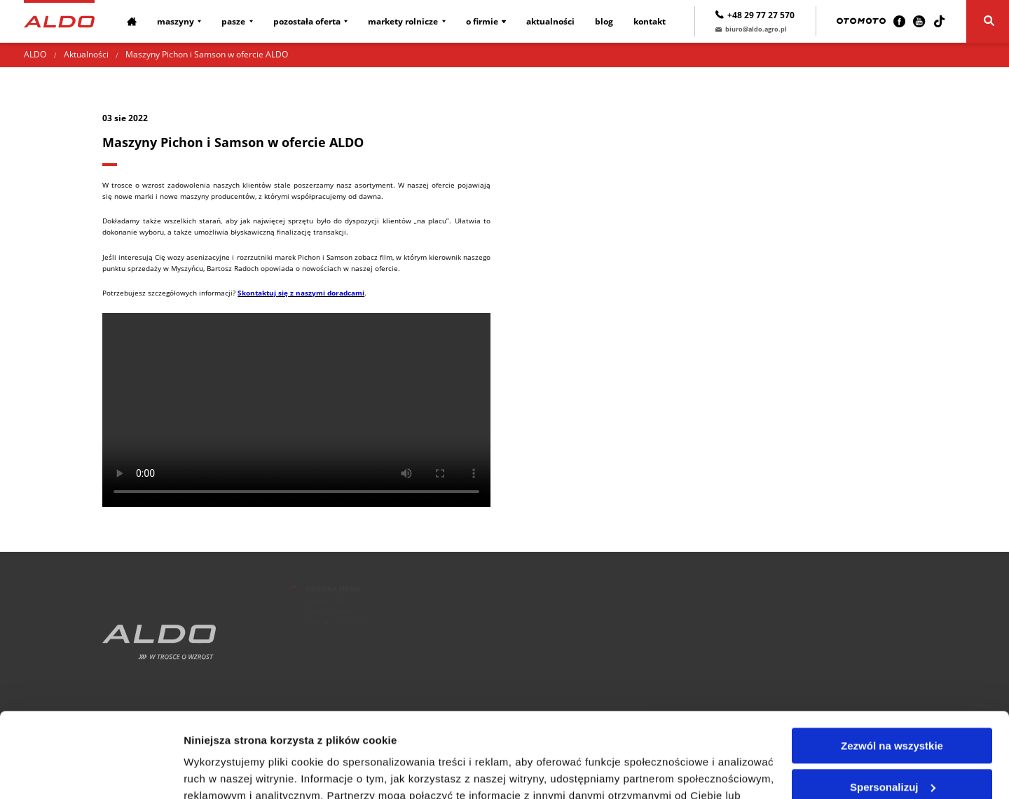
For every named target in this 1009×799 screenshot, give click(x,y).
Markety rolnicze (403, 21)
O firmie (482, 21)
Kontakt (649, 21)
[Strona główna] (59, 21)
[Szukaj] (987, 21)
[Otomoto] (861, 21)
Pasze (233, 21)
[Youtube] (919, 21)
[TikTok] (939, 21)
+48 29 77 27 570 (755, 15)
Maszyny (175, 21)
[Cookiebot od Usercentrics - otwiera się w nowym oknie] (90, 771)
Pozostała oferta (307, 21)
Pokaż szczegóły (226, 771)
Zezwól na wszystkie (892, 666)
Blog (604, 21)
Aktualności (550, 21)
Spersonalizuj (892, 707)
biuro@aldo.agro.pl (751, 29)
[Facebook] (899, 21)
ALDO (35, 54)
